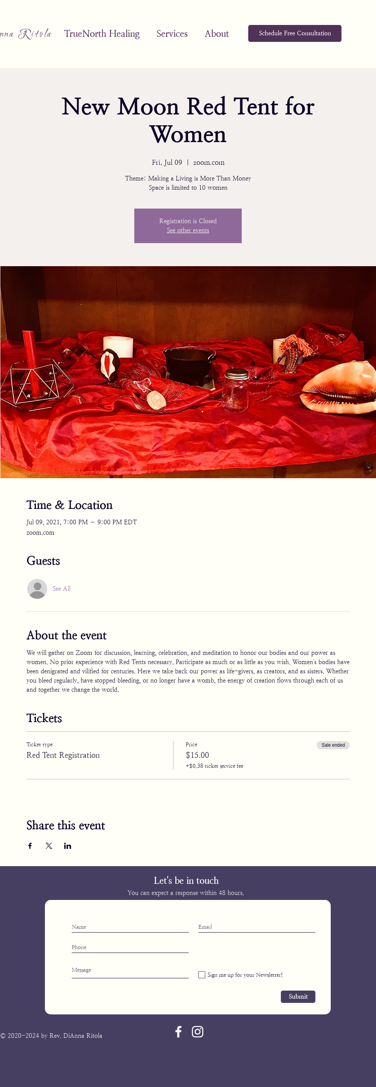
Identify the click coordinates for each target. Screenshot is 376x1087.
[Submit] (298, 997)
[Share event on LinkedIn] (67, 846)
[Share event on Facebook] (30, 846)
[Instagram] (197, 1031)
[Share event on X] (49, 846)
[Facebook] (178, 1031)
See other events (188, 230)
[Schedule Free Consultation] (294, 33)
